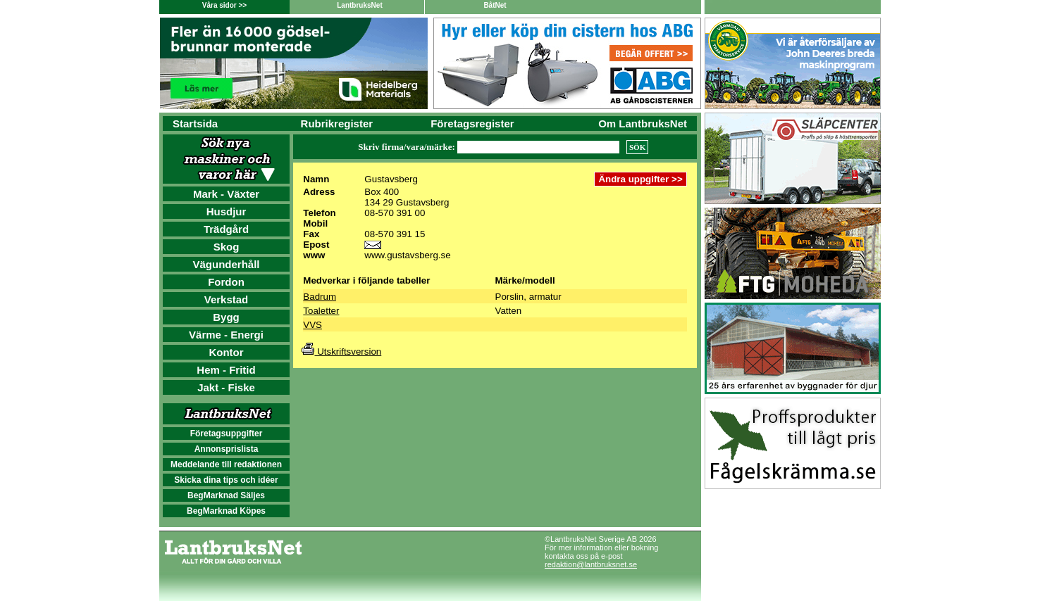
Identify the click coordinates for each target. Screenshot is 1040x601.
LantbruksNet (359, 5)
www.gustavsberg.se (407, 255)
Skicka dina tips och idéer (226, 480)
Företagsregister (472, 123)
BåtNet (494, 5)
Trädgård (226, 229)
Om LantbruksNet (642, 123)
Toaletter (321, 310)
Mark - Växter (226, 194)
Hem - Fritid (226, 370)
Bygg (226, 317)
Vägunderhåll (225, 264)
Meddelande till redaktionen (226, 464)
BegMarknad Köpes (226, 511)
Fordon (226, 282)
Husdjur (226, 211)
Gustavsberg (391, 179)
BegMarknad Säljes (226, 495)
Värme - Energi (226, 335)
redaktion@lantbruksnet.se (591, 564)
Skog (226, 247)
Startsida (195, 123)
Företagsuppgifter (226, 433)
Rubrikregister (337, 123)
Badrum (319, 296)
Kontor (226, 352)
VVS (312, 325)
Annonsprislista (226, 449)
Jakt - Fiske (226, 387)
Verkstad (226, 299)
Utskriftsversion (341, 351)
